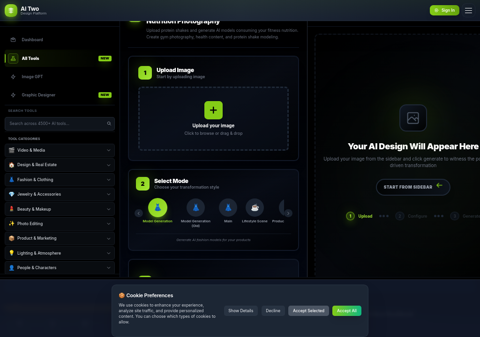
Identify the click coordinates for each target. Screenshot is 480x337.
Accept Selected (308, 310)
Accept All (347, 310)
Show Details (240, 310)
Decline (273, 310)
